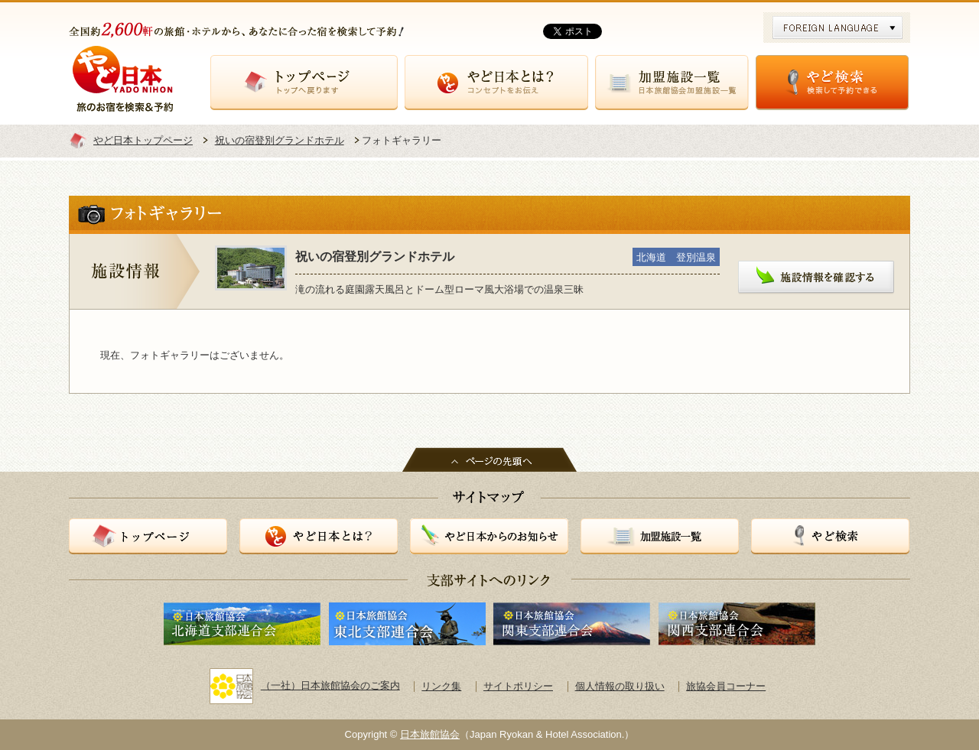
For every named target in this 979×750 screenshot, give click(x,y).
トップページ (304, 82)
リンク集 (441, 686)
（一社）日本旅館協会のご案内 (305, 685)
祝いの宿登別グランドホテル (279, 140)
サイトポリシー (518, 686)
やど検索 (832, 82)
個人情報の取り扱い (620, 686)
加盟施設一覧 (672, 82)
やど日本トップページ (143, 140)
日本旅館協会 (430, 734)
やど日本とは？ (496, 82)
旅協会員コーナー (726, 686)
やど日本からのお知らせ (489, 536)
